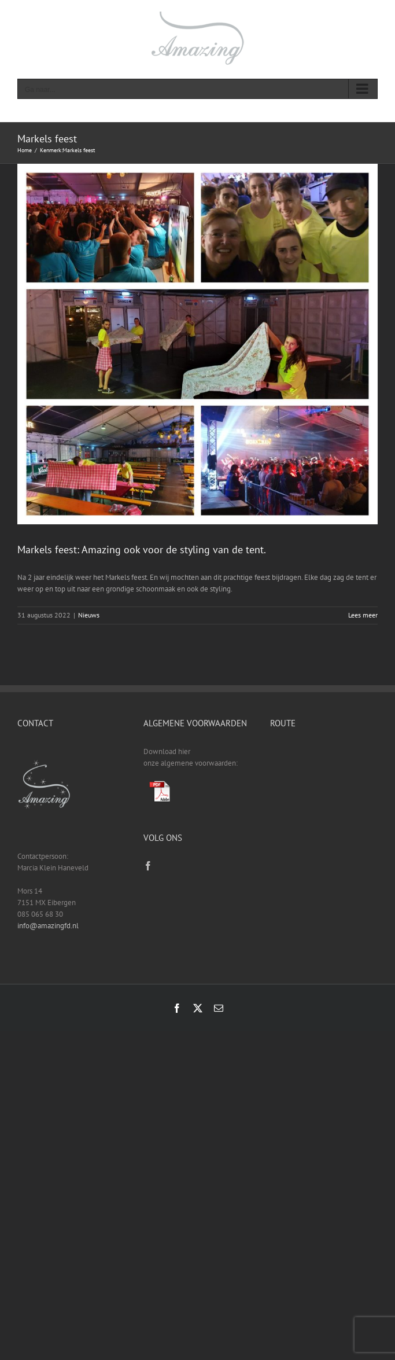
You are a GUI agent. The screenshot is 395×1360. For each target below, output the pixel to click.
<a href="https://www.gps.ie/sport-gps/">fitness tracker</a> (324, 789)
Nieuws (88, 615)
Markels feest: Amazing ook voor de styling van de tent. (141, 549)
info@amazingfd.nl (48, 926)
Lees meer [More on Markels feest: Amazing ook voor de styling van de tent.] (363, 615)
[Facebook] (148, 865)
